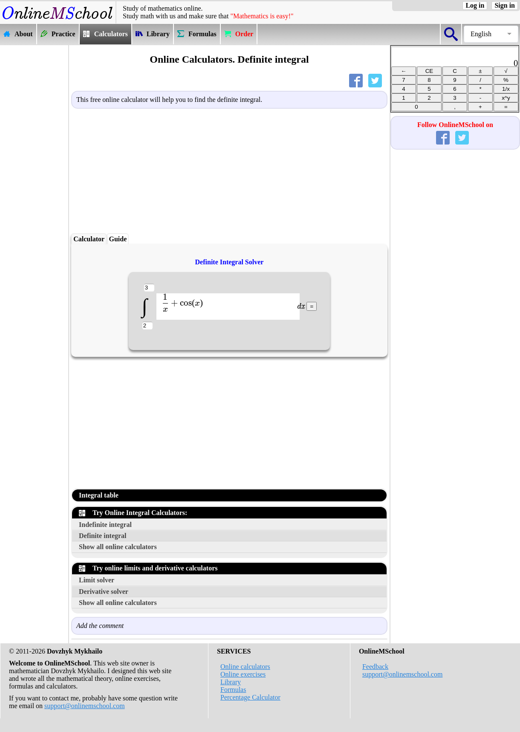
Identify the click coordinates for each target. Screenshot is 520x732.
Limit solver (96, 580)
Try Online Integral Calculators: (133, 512)
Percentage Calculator (250, 697)
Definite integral (103, 535)
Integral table (98, 495)
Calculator (88, 239)
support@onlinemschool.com (84, 705)
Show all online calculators (118, 546)
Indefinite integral (105, 524)
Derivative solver (103, 591)
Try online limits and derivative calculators (148, 568)
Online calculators (245, 666)
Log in (474, 5)
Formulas (233, 689)
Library (230, 682)
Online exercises (243, 674)
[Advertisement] (34, 173)
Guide (118, 239)
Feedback (375, 666)
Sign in (504, 5)
